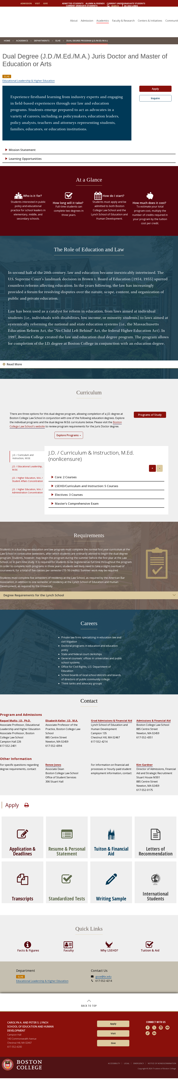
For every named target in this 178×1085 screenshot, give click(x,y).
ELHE (57, 40)
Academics (102, 20)
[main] (89, 530)
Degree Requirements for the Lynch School (33, 595)
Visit (37, 3)
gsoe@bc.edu (103, 976)
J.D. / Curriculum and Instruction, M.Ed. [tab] (23, 456)
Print (26, 805)
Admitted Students (72, 3)
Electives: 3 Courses (69, 495)
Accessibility (114, 1063)
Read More (14, 364)
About (74, 20)
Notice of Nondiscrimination (162, 1063)
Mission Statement (22, 150)
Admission (26, 3)
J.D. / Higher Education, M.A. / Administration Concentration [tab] (27, 491)
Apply (155, 89)
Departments (41, 40)
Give (45, 3)
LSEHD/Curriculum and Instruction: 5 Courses (86, 486)
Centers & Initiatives (150, 20)
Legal (126, 1063)
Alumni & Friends (95, 3)
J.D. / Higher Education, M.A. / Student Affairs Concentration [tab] (27, 479)
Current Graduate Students (81, 6)
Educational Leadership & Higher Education (28, 80)
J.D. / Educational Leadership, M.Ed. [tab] (27, 468)
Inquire (155, 98)
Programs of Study (150, 415)
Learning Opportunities (25, 159)
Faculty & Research (123, 20)
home (7, 40)
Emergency (138, 1063)
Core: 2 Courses (66, 477)
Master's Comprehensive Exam (77, 503)
